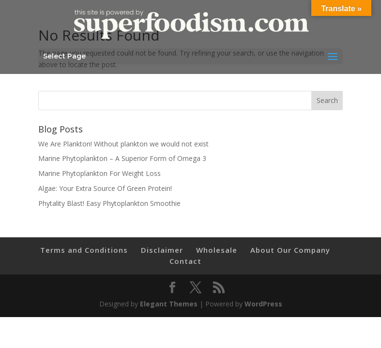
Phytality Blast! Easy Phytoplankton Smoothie (109, 203)
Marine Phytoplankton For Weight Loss (99, 173)
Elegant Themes (169, 303)
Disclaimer (162, 250)
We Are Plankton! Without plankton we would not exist (123, 143)
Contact (185, 261)
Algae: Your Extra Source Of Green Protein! (105, 188)
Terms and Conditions (84, 250)
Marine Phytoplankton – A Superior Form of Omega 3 (122, 158)
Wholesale (216, 250)
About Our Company (290, 250)
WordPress (263, 303)
